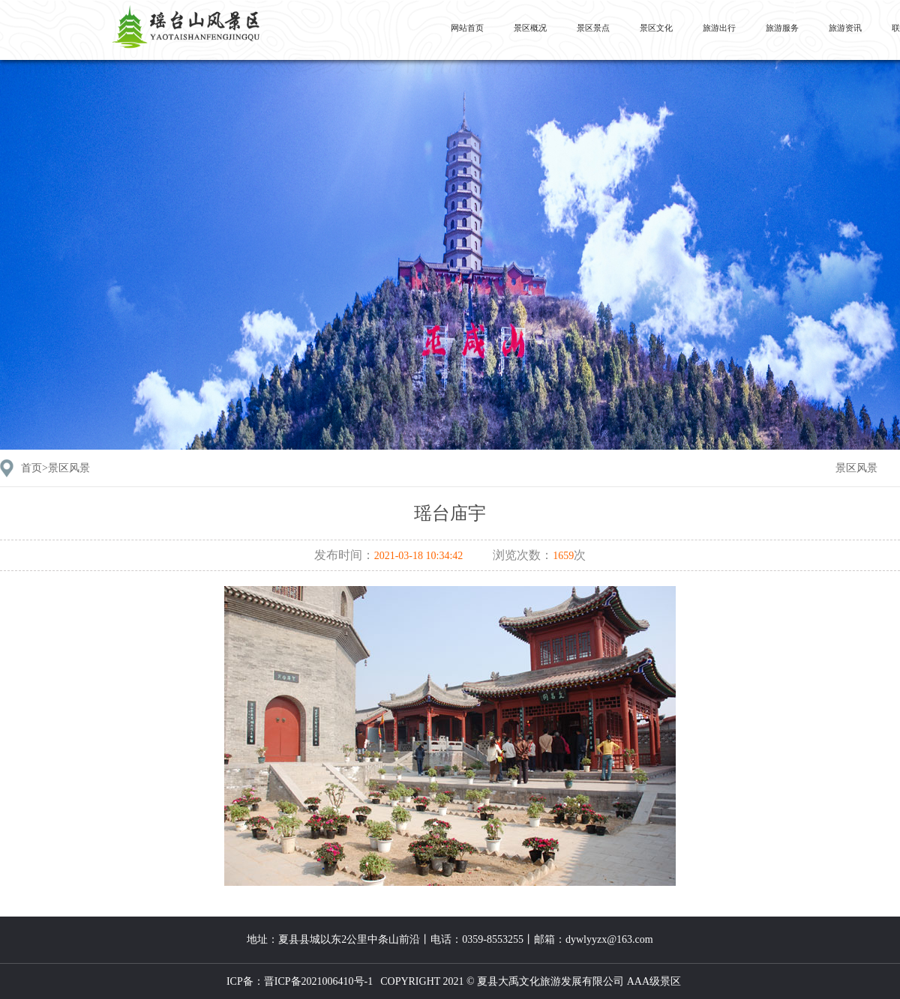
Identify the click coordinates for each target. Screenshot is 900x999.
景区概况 (530, 27)
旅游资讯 (845, 27)
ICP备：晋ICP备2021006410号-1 (299, 981)
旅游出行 (719, 27)
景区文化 (656, 27)
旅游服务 (782, 27)
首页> (55, 468)
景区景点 (593, 27)
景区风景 (857, 468)
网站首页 (467, 27)
